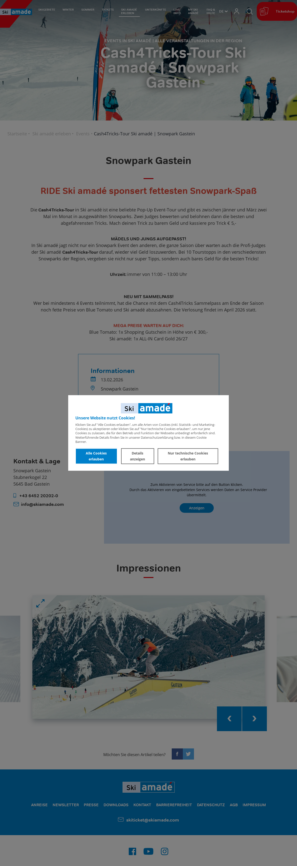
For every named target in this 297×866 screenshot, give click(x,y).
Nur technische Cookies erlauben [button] (188, 456)
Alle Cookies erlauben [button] (96, 456)
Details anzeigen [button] (137, 456)
